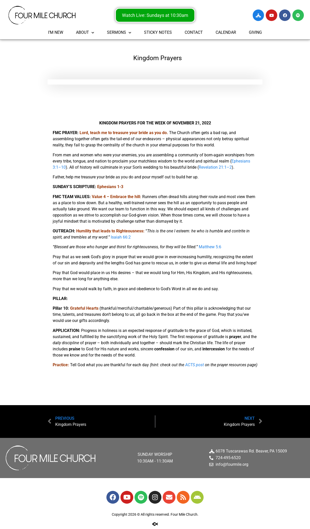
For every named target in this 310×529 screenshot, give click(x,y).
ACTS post (194, 364)
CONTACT (194, 32)
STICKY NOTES (158, 32)
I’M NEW (55, 32)
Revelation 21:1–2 (215, 167)
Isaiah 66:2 (121, 237)
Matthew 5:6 (210, 246)
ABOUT (85, 32)
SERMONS (119, 32)
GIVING (255, 32)
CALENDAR (226, 32)
